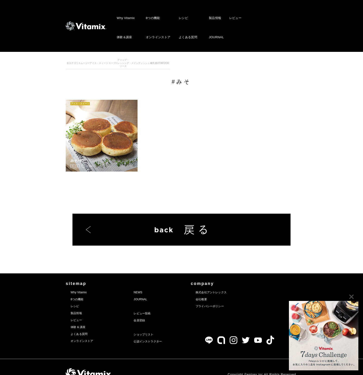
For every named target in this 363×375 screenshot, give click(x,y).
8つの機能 (152, 12)
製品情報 (214, 12)
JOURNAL (215, 22)
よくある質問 (187, 22)
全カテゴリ (80, 65)
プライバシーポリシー (227, 295)
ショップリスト (152, 324)
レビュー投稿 (150, 303)
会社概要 (217, 289)
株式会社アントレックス (229, 282)
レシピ (183, 12)
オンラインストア (157, 22)
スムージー (109, 65)
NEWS (145, 282)
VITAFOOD (282, 65)
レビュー (234, 12)
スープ (167, 65)
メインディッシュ (225, 65)
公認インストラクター (158, 331)
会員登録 (147, 310)
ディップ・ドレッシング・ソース (196, 65)
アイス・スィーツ (138, 65)
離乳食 (253, 65)
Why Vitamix (125, 12)
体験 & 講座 (80, 316)
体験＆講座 (124, 22)
